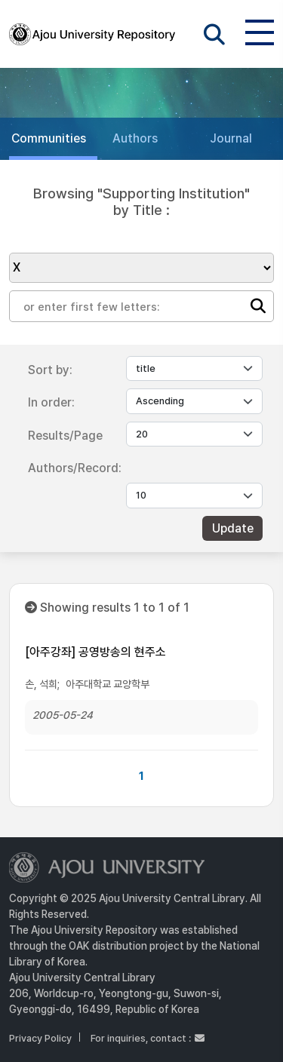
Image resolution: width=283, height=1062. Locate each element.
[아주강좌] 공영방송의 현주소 (95, 652)
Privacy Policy (40, 1038)
